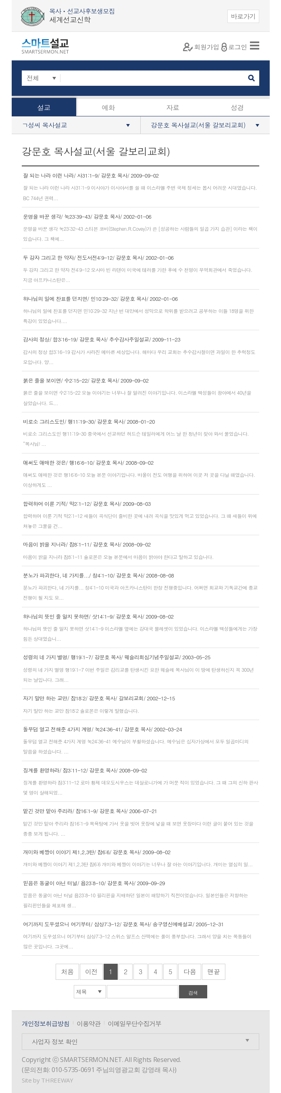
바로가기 (243, 16)
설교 (43, 107)
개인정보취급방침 (45, 1023)
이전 (91, 971)
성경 (237, 107)
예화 (108, 107)
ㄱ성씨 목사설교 (44, 125)
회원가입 (201, 47)
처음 (67, 971)
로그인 (234, 47)
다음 (189, 971)
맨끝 (213, 971)
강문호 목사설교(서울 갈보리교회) (198, 125)
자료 (172, 107)
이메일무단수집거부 (134, 1023)
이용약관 (88, 1023)
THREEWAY (57, 1080)
